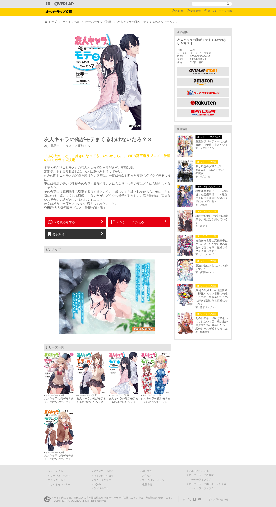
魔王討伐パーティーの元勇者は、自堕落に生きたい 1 (212, 143)
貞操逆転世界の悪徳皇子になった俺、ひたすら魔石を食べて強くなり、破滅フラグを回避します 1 (212, 245)
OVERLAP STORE (199, 471)
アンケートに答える (127, 222)
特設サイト (58, 234)
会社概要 (147, 471)
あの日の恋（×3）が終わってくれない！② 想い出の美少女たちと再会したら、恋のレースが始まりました (212, 323)
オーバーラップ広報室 (201, 475)
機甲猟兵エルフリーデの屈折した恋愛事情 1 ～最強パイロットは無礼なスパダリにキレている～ (212, 196)
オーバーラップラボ (220, 10)
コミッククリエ (102, 480)
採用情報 (147, 484)
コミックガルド (56, 480)
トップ (52, 21)
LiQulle (97, 484)
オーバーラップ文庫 (98, 21)
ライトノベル (71, 21)
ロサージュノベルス (59, 475)
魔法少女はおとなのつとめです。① (212, 267)
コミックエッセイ (103, 475)
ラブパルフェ (101, 488)
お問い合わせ (220, 499)
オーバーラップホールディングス (207, 484)
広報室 (179, 10)
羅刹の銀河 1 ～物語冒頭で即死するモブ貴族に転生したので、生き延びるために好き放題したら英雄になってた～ (212, 297)
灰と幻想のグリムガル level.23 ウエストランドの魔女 (211, 170)
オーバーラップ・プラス (202, 488)
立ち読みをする (61, 222)
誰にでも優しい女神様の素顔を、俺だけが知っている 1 (212, 219)
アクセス (147, 475)
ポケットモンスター (59, 484)
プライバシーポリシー (154, 480)
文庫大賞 (195, 10)
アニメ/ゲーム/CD (103, 471)
